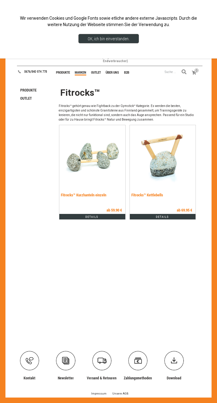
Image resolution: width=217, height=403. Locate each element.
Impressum (99, 393)
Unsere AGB (120, 393)
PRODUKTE (28, 90)
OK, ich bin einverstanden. (109, 39)
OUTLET (26, 98)
